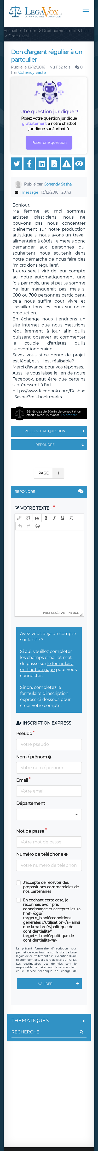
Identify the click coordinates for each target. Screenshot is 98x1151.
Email (22, 780)
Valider (60, 983)
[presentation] (19, 518)
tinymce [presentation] (72, 612)
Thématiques (49, 1020)
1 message (28, 192)
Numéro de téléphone (42, 854)
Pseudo (24, 733)
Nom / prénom (33, 756)
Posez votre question (56, 431)
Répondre (61, 444)
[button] (19, 518)
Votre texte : (33, 508)
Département (30, 803)
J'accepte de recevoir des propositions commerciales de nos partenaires (51, 887)
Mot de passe (30, 831)
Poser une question (49, 142)
